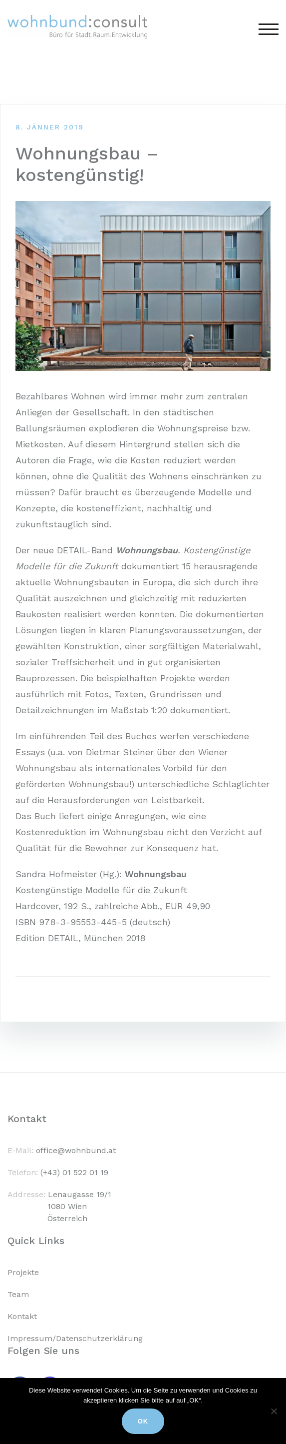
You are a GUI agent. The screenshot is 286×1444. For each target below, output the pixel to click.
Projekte (23, 1272)
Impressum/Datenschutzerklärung (75, 1338)
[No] (274, 1411)
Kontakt (22, 1316)
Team (18, 1294)
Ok (143, 1421)
